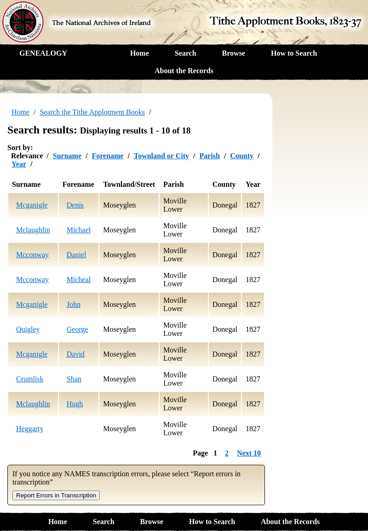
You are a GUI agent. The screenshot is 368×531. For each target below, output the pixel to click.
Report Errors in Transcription (56, 495)
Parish (209, 156)
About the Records (184, 71)
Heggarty (30, 429)
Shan (74, 379)
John (73, 304)
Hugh (75, 404)
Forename (107, 156)
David (76, 354)
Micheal (79, 279)
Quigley (28, 329)
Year (19, 164)
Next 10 (249, 453)
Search (185, 53)
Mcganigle (31, 205)
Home (139, 53)
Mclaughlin (33, 230)
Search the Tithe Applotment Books (92, 112)
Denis (75, 205)
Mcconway (32, 255)
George (77, 329)
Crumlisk (30, 379)
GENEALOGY (43, 53)
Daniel (76, 255)
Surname (67, 156)
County (241, 156)
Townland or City (161, 156)
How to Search (294, 53)
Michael (79, 230)
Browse (233, 53)
